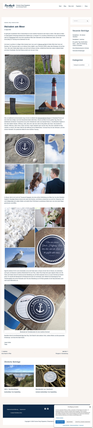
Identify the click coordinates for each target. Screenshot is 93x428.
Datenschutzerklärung (74, 425)
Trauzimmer (12, 37)
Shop (86, 6)
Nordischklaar (7, 392)
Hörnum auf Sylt (42, 44)
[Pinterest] (48, 409)
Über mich (71, 6)
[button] (90, 407)
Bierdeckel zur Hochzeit (44, 389)
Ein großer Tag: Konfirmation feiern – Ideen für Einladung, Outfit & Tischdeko (80, 43)
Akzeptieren (60, 421)
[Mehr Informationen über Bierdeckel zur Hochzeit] (50, 375)
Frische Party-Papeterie (23, 5)
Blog (65, 6)
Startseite (6, 22)
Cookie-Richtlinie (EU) (16, 412)
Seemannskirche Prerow (44, 118)
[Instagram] (45, 409)
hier (23, 335)
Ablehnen (70, 421)
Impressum (81, 425)
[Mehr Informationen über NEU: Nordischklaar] (19, 375)
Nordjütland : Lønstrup (78, 39)
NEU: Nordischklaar (11, 389)
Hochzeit (38, 392)
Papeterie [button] (79, 6)
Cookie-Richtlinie (66, 425)
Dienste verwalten (59, 417)
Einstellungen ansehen (82, 421)
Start (60, 6)
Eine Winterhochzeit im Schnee (81, 48)
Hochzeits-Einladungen (79, 50)
